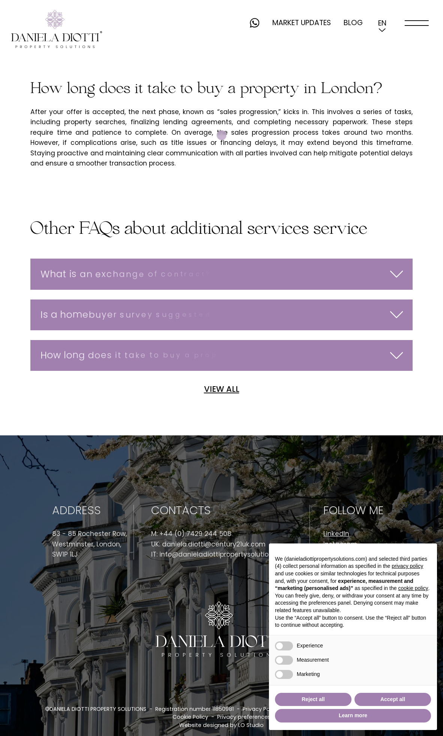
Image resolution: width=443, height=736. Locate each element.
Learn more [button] (353, 715)
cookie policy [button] (413, 588)
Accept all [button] (392, 699)
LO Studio (251, 725)
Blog (353, 23)
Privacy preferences (244, 717)
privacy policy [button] (407, 566)
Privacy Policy (261, 709)
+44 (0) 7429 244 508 (195, 533)
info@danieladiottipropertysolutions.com (225, 554)
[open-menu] (416, 23)
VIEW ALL (221, 389)
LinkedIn (336, 533)
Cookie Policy (190, 717)
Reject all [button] (313, 699)
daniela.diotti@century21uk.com (214, 544)
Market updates (301, 23)
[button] (381, 23)
